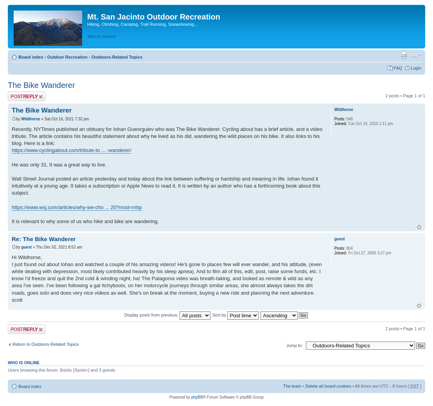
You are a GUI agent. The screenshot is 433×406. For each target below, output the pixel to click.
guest (26, 247)
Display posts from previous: (167, 315)
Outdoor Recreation (67, 57)
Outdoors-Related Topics (116, 57)
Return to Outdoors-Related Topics (46, 344)
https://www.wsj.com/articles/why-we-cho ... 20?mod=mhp (77, 207)
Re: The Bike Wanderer (44, 239)
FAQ (397, 68)
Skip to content (101, 36)
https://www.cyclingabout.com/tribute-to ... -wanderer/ (71, 150)
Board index (30, 57)
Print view (403, 55)
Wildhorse (30, 119)
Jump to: (294, 345)
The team (292, 386)
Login (416, 68)
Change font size (415, 55)
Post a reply (26, 96)
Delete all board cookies (328, 386)
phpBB (197, 397)
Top (419, 227)
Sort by (235, 315)
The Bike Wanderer (41, 85)
